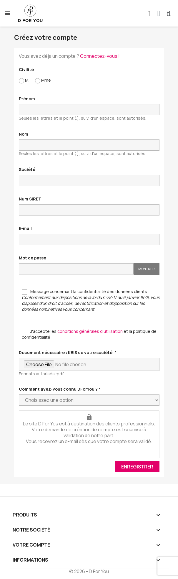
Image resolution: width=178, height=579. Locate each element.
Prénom (27, 98)
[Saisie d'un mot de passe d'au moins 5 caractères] (76, 268)
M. (24, 80)
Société (27, 169)
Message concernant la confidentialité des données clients (90, 300)
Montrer (146, 269)
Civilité (26, 69)
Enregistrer (137, 466)
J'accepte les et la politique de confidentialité (89, 334)
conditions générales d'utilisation (90, 331)
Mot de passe (32, 258)
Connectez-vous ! (100, 56)
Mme (43, 80)
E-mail (25, 228)
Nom (23, 134)
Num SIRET (30, 199)
